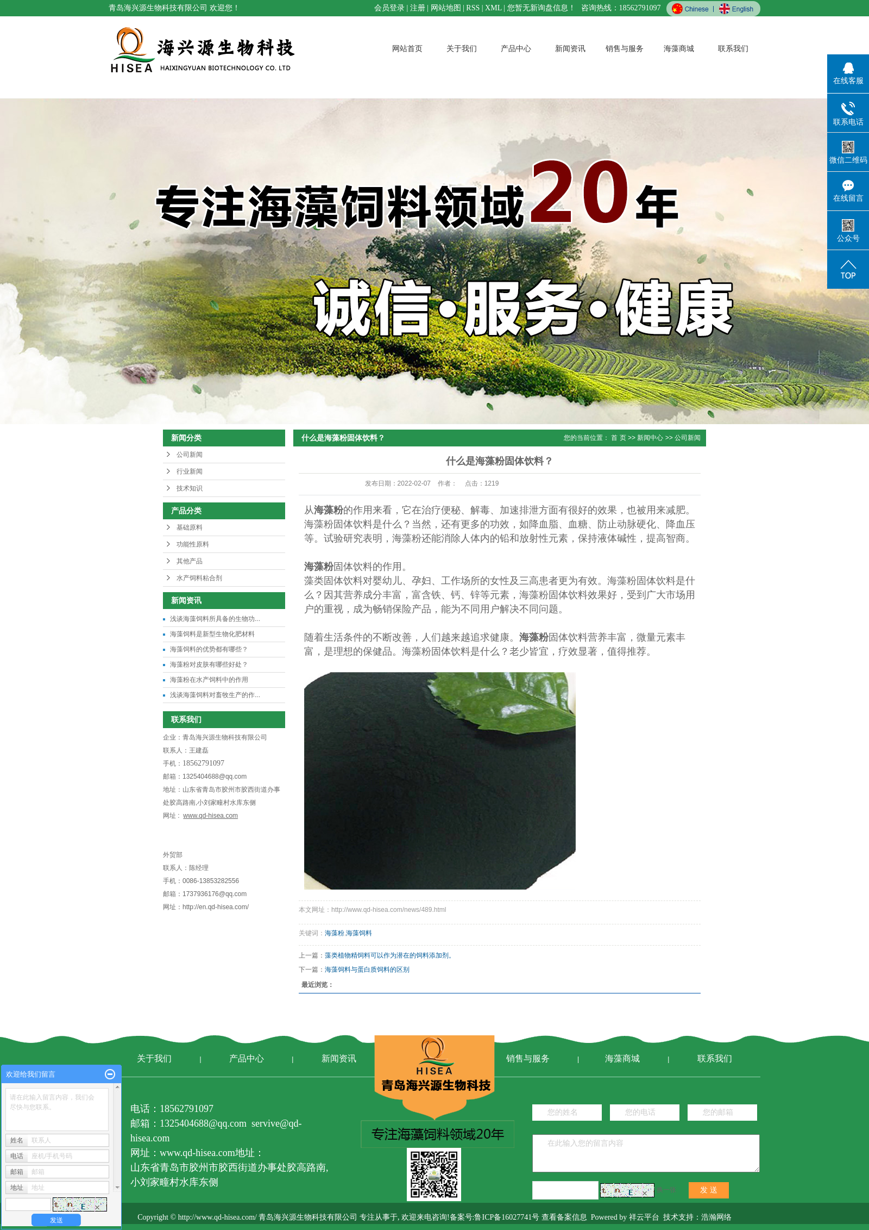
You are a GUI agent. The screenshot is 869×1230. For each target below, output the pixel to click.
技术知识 (190, 488)
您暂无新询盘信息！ (541, 8)
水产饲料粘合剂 (199, 578)
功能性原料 (193, 544)
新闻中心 (650, 438)
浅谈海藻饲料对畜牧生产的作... (215, 695)
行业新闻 (190, 471)
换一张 (666, 1190)
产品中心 (516, 49)
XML (493, 8)
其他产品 (190, 561)
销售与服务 (625, 49)
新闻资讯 (570, 49)
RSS (473, 8)
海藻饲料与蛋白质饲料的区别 (367, 969)
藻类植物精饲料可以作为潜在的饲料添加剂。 (390, 955)
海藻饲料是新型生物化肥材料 (212, 634)
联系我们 (733, 49)
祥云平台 (644, 1217)
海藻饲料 (359, 933)
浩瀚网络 (716, 1217)
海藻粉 (334, 933)
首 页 (618, 438)
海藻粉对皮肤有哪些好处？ (209, 664)
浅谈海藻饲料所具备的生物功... (215, 619)
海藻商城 (679, 49)
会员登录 (389, 8)
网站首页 (407, 49)
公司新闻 (190, 454)
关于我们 (461, 49)
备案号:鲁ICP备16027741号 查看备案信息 (518, 1217)
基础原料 (190, 527)
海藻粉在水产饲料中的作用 (209, 680)
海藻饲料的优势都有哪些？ (209, 649)
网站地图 (446, 8)
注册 (417, 8)
